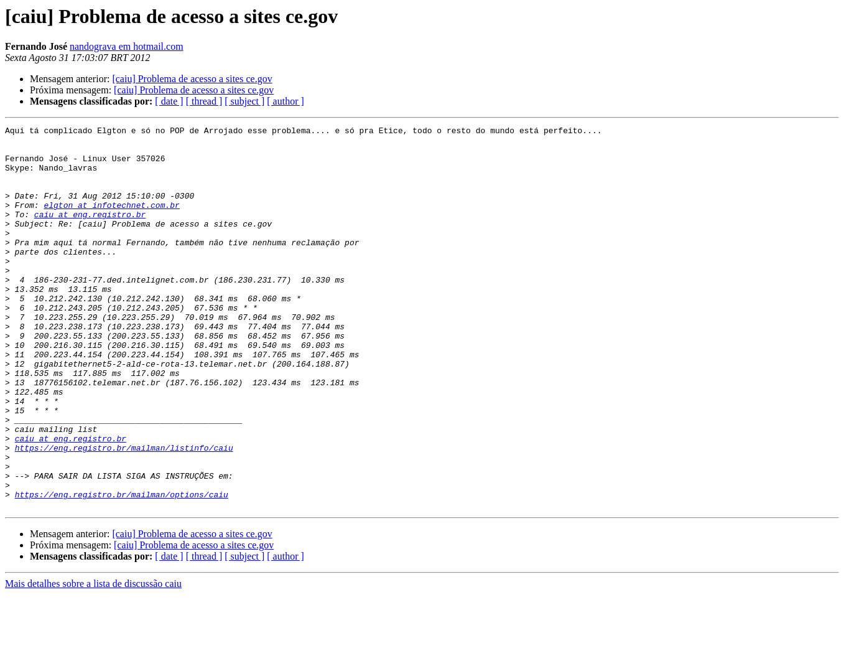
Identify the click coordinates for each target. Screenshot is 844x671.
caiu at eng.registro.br (90, 232)
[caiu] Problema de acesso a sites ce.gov (192, 78)
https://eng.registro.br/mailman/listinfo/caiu (124, 512)
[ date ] (169, 101)
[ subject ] (244, 101)
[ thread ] (204, 101)
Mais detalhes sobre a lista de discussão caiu (93, 660)
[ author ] (285, 101)
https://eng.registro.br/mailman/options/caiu (121, 569)
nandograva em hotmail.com (126, 46)
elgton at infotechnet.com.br (111, 221)
